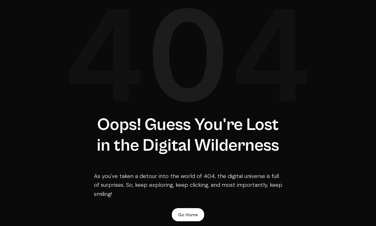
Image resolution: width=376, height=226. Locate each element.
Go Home (188, 215)
